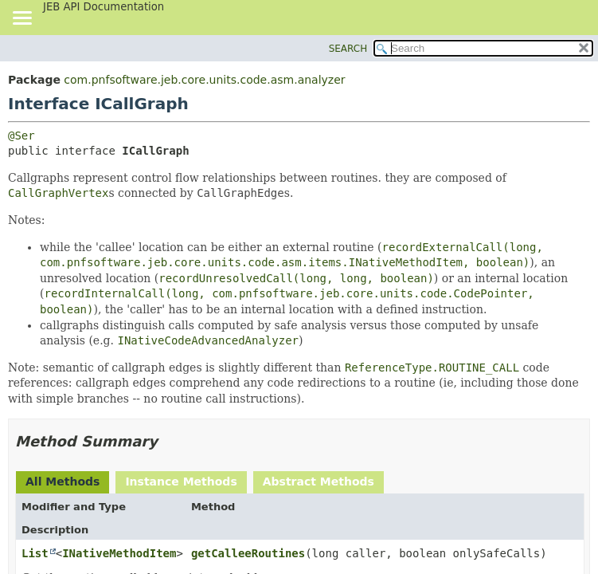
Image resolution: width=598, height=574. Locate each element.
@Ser (21, 135)
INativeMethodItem (119, 553)
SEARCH (348, 48)
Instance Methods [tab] (180, 481)
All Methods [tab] (62, 481)
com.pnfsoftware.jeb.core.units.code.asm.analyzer (204, 79)
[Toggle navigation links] (21, 19)
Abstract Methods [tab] (318, 481)
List (35, 553)
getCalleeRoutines (248, 553)
